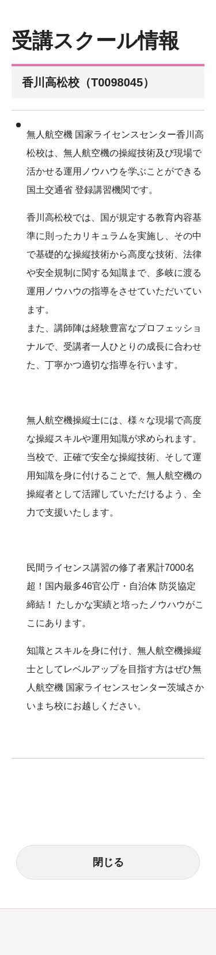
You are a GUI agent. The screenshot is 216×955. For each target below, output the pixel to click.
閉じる (108, 862)
